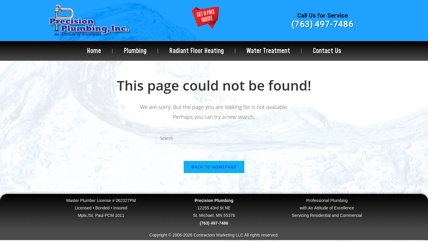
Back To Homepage (213, 167)
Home (94, 51)
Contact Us (327, 51)
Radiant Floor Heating (196, 51)
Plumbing (135, 51)
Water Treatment (268, 51)
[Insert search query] (214, 138)
